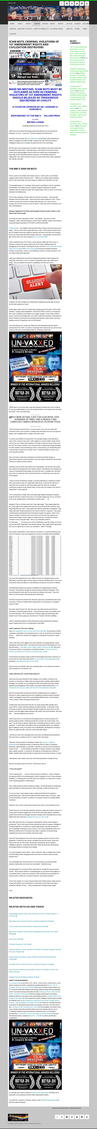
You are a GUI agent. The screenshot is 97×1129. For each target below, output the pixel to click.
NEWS (52, 23)
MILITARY (20, 28)
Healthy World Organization (40, 1092)
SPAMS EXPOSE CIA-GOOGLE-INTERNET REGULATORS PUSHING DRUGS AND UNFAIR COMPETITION (78, 77)
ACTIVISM (52, 28)
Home (12, 23)
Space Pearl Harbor (15, 939)
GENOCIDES (12, 28)
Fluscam (12, 33)
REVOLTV (44, 28)
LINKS (85, 28)
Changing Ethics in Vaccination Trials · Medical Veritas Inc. (78, 89)
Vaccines (85, 23)
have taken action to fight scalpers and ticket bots (35, 647)
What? (28, 23)
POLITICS (28, 28)
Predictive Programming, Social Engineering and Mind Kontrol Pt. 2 (79, 71)
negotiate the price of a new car (36, 817)
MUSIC (61, 28)
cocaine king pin (31, 248)
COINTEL (36, 23)
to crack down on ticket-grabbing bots (46, 659)
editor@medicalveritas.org (49, 1100)
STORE (77, 28)
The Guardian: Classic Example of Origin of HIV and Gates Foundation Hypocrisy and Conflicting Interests (78, 113)
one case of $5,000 (39, 237)
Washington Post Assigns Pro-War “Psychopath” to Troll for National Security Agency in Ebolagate (78, 130)
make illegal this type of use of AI (26, 661)
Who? (20, 23)
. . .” (46, 499)
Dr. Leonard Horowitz (15, 983)
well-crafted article (33, 138)
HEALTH (69, 28)
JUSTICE (69, 23)
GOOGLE (44, 23)
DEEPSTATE (36, 28)
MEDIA (61, 23)
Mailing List (11, 3)
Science (77, 23)
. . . (14, 635)
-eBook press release (27, 926)
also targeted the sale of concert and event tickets (28, 631)
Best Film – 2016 (34, 1016)
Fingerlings (12, 228)
